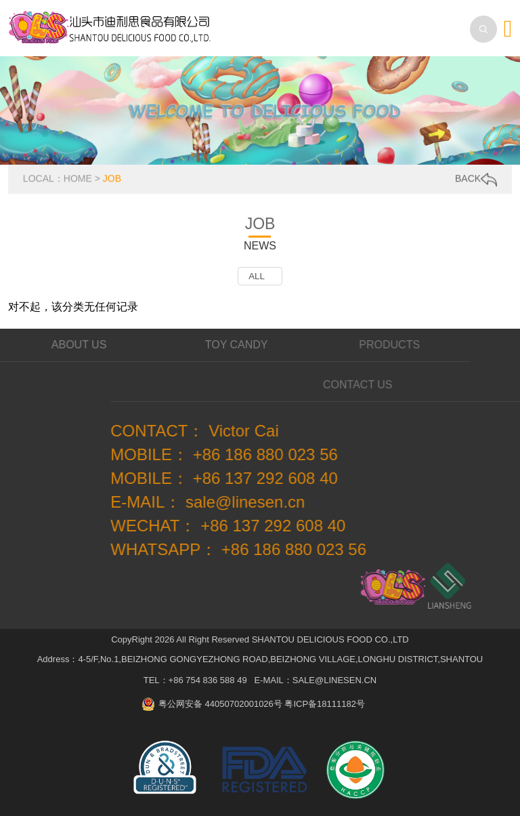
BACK (476, 179)
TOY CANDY (227, 344)
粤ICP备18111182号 (324, 704)
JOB (112, 178)
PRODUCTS (377, 344)
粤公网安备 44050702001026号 (220, 704)
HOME (78, 178)
